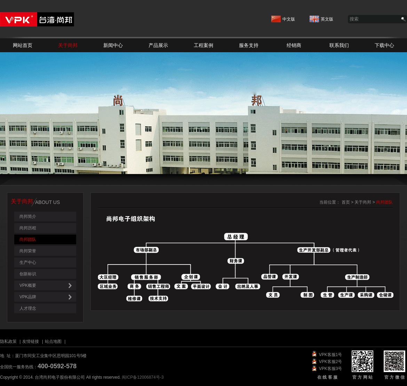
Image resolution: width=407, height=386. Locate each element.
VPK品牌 (47, 297)
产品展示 (158, 45)
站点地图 (53, 341)
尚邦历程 (27, 228)
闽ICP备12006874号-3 (142, 377)
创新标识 (27, 273)
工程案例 (203, 45)
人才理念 (27, 308)
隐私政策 (8, 341)
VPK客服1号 (330, 354)
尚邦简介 (27, 216)
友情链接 (30, 341)
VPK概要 (47, 285)
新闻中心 (113, 45)
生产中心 (27, 262)
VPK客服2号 (330, 361)
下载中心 (384, 45)
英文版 (321, 17)
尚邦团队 (27, 239)
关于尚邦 (68, 45)
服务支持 (248, 45)
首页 (346, 202)
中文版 (283, 17)
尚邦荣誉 (27, 251)
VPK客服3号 (330, 368)
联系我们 (339, 45)
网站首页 (22, 45)
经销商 (294, 45)
